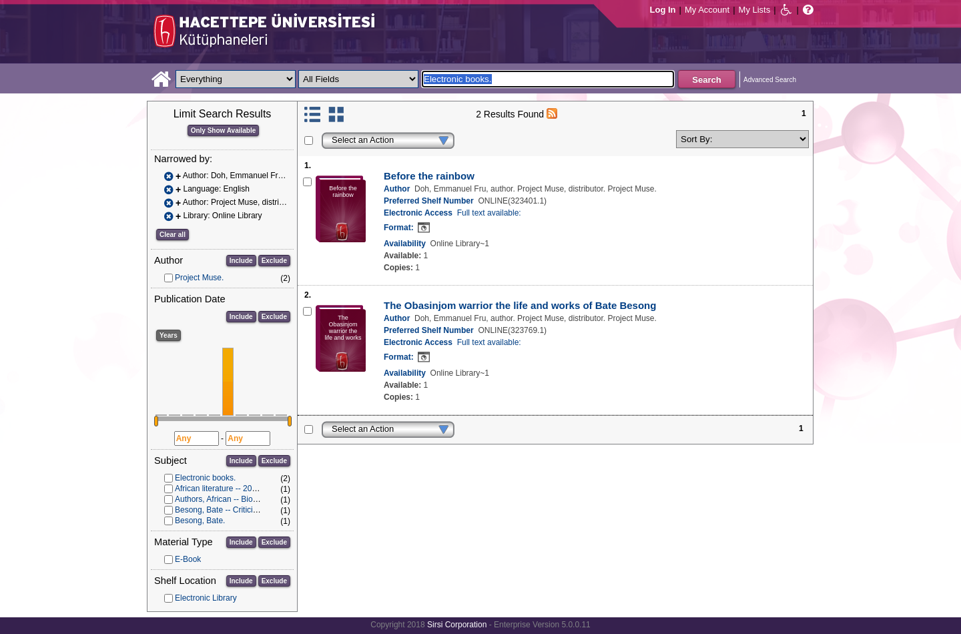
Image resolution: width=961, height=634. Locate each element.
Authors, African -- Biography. (227, 499)
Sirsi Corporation (457, 624)
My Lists (755, 10)
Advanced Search (769, 79)
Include (241, 260)
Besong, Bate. (200, 520)
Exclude (274, 260)
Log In (663, 10)
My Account (707, 10)
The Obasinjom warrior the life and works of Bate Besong (520, 305)
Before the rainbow (429, 176)
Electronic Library (206, 598)
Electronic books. (205, 478)
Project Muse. (199, 277)
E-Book (188, 559)
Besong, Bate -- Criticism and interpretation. (252, 510)
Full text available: (489, 213)
